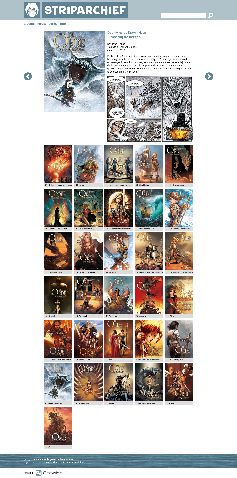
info (63, 23)
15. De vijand (81, 316)
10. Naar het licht (83, 360)
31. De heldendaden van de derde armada (63, 185)
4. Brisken (110, 403)
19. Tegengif (111, 272)
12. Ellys (170, 316)
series (53, 23)
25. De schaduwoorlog (85, 229)
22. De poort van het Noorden (179, 229)
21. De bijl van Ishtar (54, 272)
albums (29, 23)
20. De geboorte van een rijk (87, 272)
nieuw (41, 23)
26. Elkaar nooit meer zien (56, 229)
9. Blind (109, 360)
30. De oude (81, 185)
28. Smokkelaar (142, 185)
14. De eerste (111, 316)
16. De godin (50, 316)
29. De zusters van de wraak (118, 185)
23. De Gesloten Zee (145, 229)
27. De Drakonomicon (176, 185)
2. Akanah (171, 403)
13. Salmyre (141, 316)
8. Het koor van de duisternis (148, 360)
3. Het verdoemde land (145, 403)
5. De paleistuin (82, 403)
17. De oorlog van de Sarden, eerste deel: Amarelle (188, 272)
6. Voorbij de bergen (53, 403)
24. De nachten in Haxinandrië (118, 229)
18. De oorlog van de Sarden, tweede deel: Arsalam (158, 272)
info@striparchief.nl (72, 462)
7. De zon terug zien (175, 360)
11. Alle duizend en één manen (58, 360)
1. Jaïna (48, 447)
